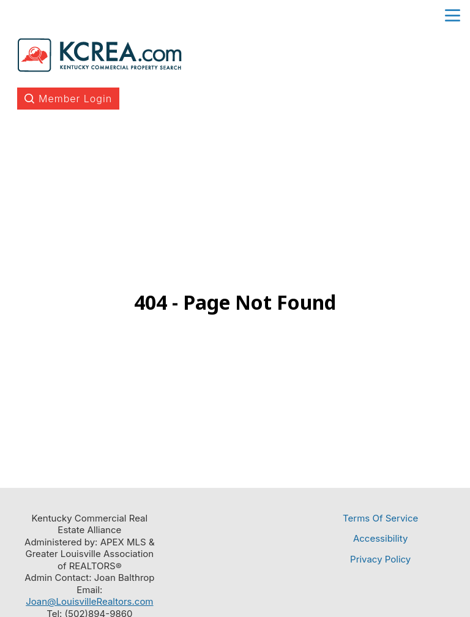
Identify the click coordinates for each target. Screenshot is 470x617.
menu (452, 15)
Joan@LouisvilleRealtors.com (89, 601)
